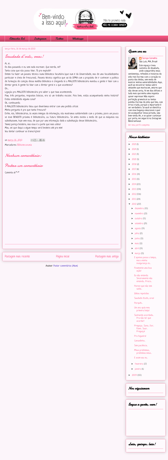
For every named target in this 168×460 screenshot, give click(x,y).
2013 (134, 189)
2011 (134, 199)
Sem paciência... (141, 345)
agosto (138, 228)
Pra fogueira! (140, 336)
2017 (134, 169)
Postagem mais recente (17, 256)
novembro (139, 213)
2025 (134, 144)
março (138, 253)
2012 (134, 194)
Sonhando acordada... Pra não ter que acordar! (144, 318)
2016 (134, 174)
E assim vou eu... (141, 358)
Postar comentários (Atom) (65, 266)
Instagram (40, 39)
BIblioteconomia (24, 145)
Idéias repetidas (141, 293)
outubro (139, 218)
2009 (134, 375)
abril (137, 248)
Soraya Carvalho (149, 58)
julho (137, 233)
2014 (134, 184)
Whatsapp (77, 39)
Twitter (59, 39)
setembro (139, 223)
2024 (134, 149)
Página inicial (62, 256)
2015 (134, 179)
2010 (134, 204)
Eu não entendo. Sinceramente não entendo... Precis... (143, 278)
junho (137, 238)
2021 (134, 154)
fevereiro (139, 364)
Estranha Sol (16, 39)
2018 (134, 164)
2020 (134, 159)
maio (137, 243)
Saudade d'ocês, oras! (144, 298)
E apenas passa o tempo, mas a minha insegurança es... (145, 260)
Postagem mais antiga (107, 256)
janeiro (138, 369)
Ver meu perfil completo (139, 125)
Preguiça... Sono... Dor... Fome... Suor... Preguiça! (144, 329)
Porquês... (138, 303)
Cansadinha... (139, 341)
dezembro (139, 208)
